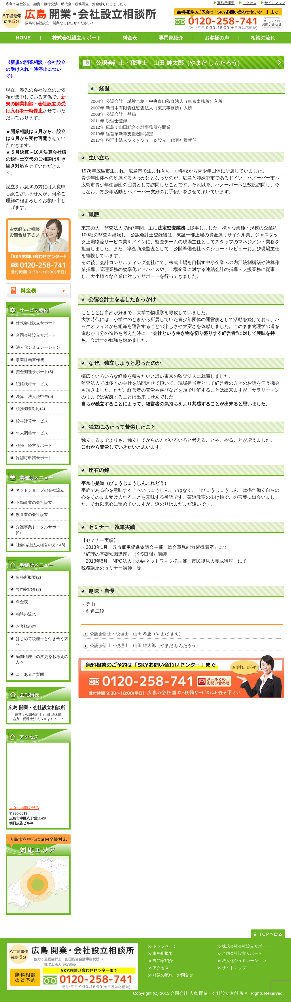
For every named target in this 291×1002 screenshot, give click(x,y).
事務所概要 (226, 3)
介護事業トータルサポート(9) (40, 530)
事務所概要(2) (28, 577)
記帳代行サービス (32, 384)
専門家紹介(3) (28, 589)
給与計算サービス (32, 421)
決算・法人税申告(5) (34, 396)
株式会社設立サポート (76, 38)
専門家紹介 (171, 38)
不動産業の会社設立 (34, 502)
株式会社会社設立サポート (246, 946)
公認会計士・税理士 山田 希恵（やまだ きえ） (136, 633)
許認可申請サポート (34, 458)
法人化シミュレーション (38, 347)
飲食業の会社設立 (32, 514)
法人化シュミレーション (244, 960)
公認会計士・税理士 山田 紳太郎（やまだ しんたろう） (145, 645)
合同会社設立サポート (36, 335)
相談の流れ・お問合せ (173, 975)
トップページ (165, 946)
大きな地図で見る (24, 808)
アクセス (249, 3)
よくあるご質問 (30, 674)
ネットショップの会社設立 (40, 490)
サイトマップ (274, 3)
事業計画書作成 (30, 359)
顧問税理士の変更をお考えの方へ (42, 659)
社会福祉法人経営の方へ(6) (40, 544)
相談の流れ (263, 38)
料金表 (129, 38)
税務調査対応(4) (30, 408)
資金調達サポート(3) (34, 371)
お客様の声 (217, 38)
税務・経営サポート (34, 445)
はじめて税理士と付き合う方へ (42, 641)
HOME (23, 38)
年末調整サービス (32, 433)
